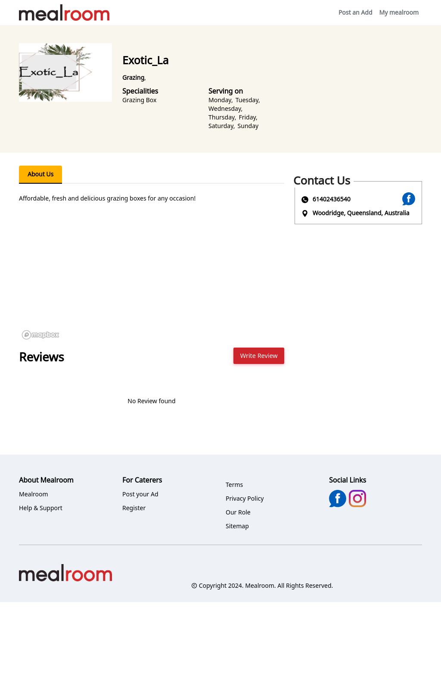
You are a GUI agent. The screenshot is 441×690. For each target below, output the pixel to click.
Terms (234, 484)
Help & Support (40, 508)
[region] (151, 277)
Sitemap (237, 526)
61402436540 (332, 199)
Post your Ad (140, 494)
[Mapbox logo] (40, 335)
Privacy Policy (245, 498)
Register (134, 508)
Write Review (259, 355)
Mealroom (33, 494)
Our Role (238, 512)
